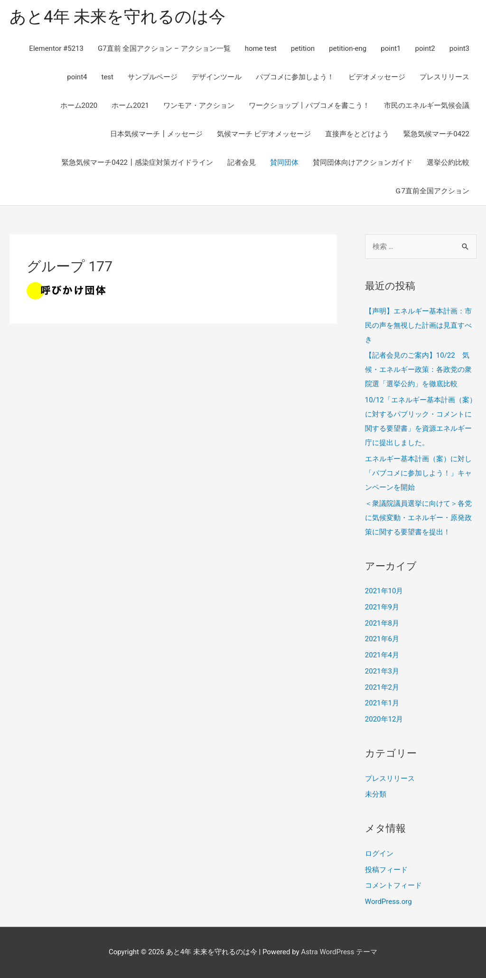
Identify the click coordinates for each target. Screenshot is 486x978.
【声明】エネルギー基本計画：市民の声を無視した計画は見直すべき (418, 325)
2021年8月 (382, 623)
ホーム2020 (79, 105)
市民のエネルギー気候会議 (426, 105)
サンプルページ (153, 77)
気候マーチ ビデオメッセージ (264, 134)
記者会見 (241, 162)
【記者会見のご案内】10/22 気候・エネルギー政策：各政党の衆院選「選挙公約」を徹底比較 (418, 369)
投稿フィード (386, 869)
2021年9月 (382, 607)
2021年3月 (382, 671)
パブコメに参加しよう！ (295, 77)
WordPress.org (388, 901)
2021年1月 (382, 703)
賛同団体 (284, 162)
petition (303, 48)
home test (261, 48)
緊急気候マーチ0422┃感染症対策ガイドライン (137, 162)
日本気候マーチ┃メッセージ (156, 134)
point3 (459, 48)
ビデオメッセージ (376, 77)
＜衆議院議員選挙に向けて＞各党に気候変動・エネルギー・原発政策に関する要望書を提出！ (418, 517)
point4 (77, 77)
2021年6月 (382, 639)
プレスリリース (444, 77)
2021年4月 (382, 655)
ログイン (379, 853)
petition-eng (347, 48)
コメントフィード (393, 885)
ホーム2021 (130, 105)
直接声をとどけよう (357, 134)
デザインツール (217, 77)
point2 (425, 48)
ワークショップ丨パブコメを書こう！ (309, 105)
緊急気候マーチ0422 (436, 134)
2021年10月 (384, 591)
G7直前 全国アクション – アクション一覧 (164, 48)
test (107, 77)
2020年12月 (384, 719)
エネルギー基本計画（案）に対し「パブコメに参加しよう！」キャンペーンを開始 (418, 473)
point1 (391, 48)
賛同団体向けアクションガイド (362, 162)
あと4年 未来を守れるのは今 (117, 17)
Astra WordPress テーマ (339, 952)
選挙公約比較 (448, 162)
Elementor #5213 (56, 48)
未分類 (375, 794)
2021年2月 (382, 687)
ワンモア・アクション (198, 105)
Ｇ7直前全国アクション (431, 191)
